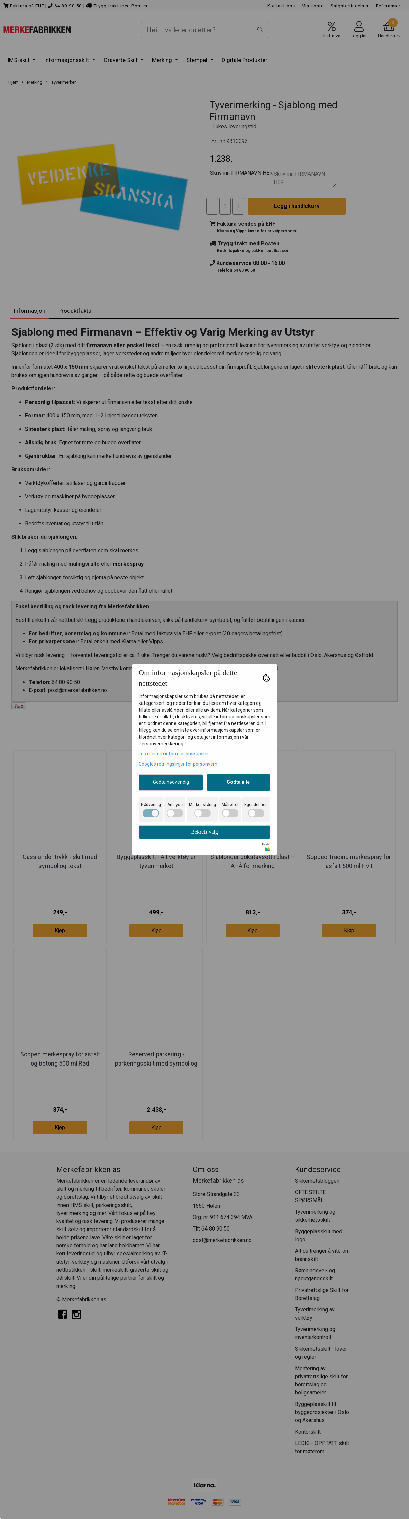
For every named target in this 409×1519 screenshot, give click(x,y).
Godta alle (238, 782)
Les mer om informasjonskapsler (174, 753)
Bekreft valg (204, 832)
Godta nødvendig (171, 782)
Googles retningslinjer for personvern (178, 764)
